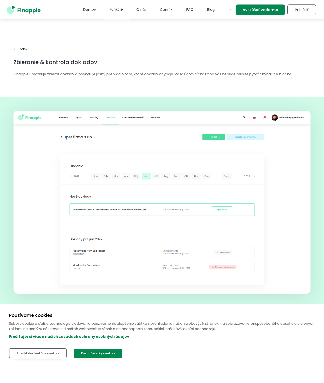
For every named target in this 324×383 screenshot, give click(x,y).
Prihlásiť (301, 9)
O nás (141, 9)
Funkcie (116, 9)
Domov (89, 9)
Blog (211, 9)
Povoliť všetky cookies (98, 353)
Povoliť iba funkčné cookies (38, 353)
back (20, 49)
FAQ (190, 9)
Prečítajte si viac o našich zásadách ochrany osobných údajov (69, 336)
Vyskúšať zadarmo (260, 9)
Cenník (166, 9)
